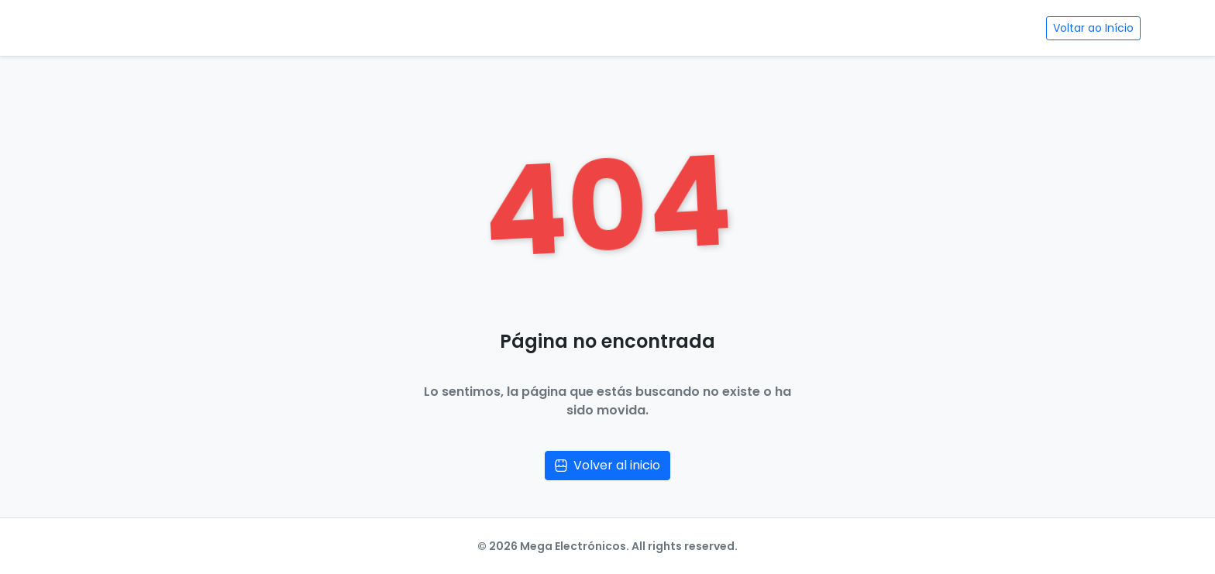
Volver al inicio (607, 465)
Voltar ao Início (1093, 28)
